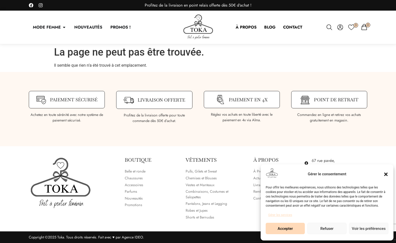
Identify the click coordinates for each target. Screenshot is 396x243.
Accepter (285, 228)
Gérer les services (280, 215)
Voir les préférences (369, 228)
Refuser (326, 228)
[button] (385, 174)
